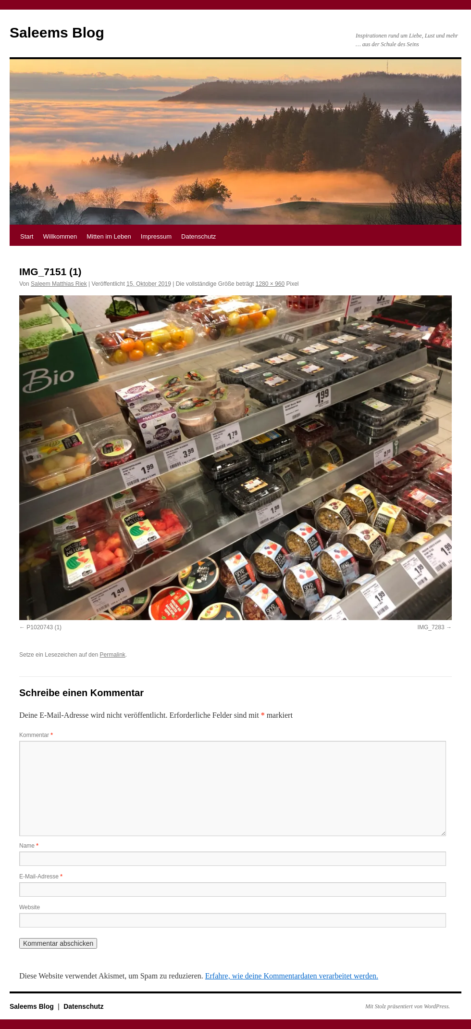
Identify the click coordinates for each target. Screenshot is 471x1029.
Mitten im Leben (109, 236)
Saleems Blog (57, 32)
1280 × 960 (270, 283)
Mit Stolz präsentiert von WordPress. (407, 1006)
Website (29, 907)
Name (28, 845)
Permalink (112, 654)
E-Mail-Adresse (40, 876)
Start (26, 236)
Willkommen (60, 236)
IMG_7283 (431, 627)
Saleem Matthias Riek (59, 283)
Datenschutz (198, 236)
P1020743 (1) (44, 627)
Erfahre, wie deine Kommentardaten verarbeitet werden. (291, 976)
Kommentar (36, 735)
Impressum (156, 236)
